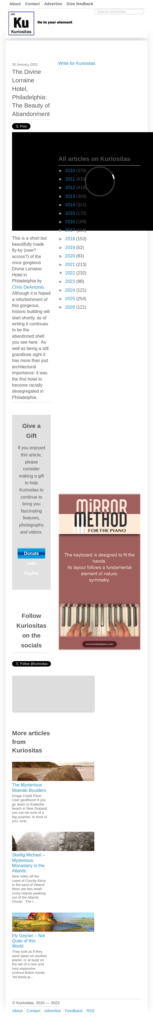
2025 (70, 298)
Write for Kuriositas (76, 63)
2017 (70, 230)
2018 (70, 238)
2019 (70, 247)
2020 (70, 256)
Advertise (53, 4)
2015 (70, 213)
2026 (70, 307)
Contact (32, 4)
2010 (70, 170)
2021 (70, 264)
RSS (90, 1011)
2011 (70, 179)
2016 (70, 221)
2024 (70, 290)
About (15, 4)
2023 (70, 281)
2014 (70, 204)
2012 (70, 187)
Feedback (73, 1011)
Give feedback (80, 4)
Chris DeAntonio (28, 287)
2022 (70, 273)
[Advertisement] (99, 109)
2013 (70, 196)
